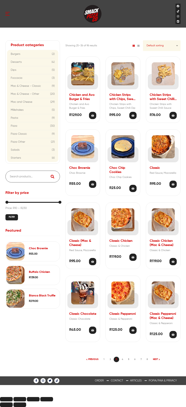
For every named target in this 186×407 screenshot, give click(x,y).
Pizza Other (18, 142)
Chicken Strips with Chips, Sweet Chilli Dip (122, 97)
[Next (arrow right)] (19, 404)
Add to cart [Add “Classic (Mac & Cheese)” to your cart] (92, 261)
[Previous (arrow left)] (6, 404)
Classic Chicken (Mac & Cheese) (161, 243)
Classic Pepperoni (122, 314)
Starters (16, 157)
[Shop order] (162, 45)
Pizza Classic (19, 134)
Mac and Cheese (21, 102)
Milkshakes (17, 110)
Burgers (15, 54)
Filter (12, 217)
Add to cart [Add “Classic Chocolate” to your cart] (92, 330)
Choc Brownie (79, 168)
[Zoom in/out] (46, 399)
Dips (13, 70)
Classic (155, 168)
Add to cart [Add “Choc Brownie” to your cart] (92, 184)
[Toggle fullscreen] (33, 399)
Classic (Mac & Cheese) (80, 243)
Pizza (14, 126)
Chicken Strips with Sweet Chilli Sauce (162, 97)
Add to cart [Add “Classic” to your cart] (173, 184)
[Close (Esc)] (6, 399)
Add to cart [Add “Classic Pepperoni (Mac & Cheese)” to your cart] (173, 334)
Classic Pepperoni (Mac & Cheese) (163, 316)
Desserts (16, 62)
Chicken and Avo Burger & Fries (82, 97)
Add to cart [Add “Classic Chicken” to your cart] (133, 257)
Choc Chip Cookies (117, 170)
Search (52, 176)
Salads (15, 149)
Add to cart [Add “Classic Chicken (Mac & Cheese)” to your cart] (173, 261)
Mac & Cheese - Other (25, 94)
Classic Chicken (120, 241)
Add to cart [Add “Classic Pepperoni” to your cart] (133, 330)
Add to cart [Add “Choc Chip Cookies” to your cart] (133, 188)
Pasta (14, 118)
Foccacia (16, 78)
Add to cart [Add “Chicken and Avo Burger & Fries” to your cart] (92, 115)
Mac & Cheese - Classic (26, 86)
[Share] (19, 399)
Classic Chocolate (82, 314)
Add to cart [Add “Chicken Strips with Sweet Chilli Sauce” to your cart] (173, 115)
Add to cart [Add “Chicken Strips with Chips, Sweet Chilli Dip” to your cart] (133, 115)
